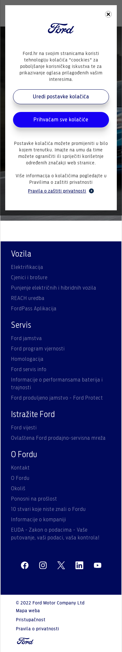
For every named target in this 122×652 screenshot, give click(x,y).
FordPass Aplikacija (34, 308)
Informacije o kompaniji (38, 519)
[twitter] (61, 565)
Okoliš (18, 488)
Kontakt (20, 467)
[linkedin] (79, 565)
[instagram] (43, 565)
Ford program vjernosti (38, 348)
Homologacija (27, 359)
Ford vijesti (24, 427)
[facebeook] (25, 565)
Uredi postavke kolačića (61, 96)
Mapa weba (28, 611)
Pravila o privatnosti (37, 629)
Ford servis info (29, 369)
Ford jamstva (26, 338)
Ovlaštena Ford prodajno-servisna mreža (58, 438)
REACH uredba (28, 298)
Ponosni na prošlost (34, 499)
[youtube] (98, 565)
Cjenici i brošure (29, 277)
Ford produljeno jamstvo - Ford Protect (57, 398)
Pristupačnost (31, 620)
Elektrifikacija (27, 267)
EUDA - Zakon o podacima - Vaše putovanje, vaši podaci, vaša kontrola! (55, 533)
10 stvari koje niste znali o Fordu (48, 509)
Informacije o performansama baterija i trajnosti (57, 383)
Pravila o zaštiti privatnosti (61, 190)
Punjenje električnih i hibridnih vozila (53, 288)
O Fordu (20, 478)
